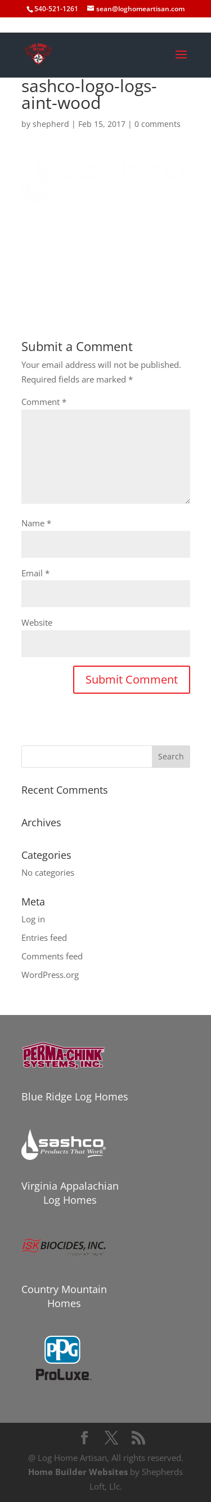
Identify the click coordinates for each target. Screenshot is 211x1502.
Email (35, 573)
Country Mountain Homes (64, 1296)
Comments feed (52, 956)
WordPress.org (50, 974)
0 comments (157, 124)
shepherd (51, 124)
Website (36, 622)
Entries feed (44, 937)
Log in (33, 919)
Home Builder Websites (78, 1471)
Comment (43, 401)
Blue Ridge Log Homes (74, 1096)
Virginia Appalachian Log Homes (70, 1193)
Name (36, 523)
